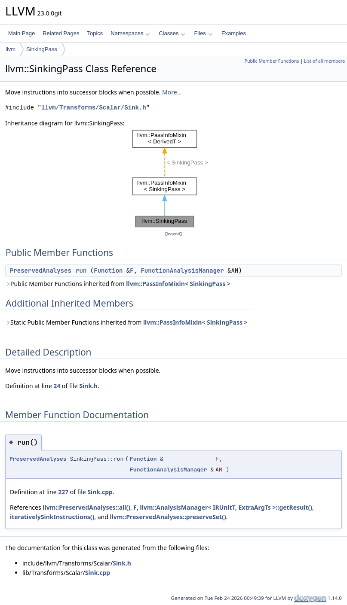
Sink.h (88, 386)
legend (174, 234)
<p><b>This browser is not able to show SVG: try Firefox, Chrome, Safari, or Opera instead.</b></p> (173, 178)
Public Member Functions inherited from (117, 284)
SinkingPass (41, 49)
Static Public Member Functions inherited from (126, 322)
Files (203, 33)
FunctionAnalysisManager (182, 270)
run (81, 270)
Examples (233, 33)
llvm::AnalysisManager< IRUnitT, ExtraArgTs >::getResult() (226, 507)
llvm (10, 49)
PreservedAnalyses (40, 270)
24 (56, 386)
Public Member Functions (271, 61)
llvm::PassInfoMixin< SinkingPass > (178, 284)
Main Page (21, 33)
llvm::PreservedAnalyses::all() (86, 507)
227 (63, 492)
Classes (172, 33)
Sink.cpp (100, 492)
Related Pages (61, 33)
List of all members (324, 61)
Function (108, 270)
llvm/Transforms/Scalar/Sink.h (93, 107)
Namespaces (130, 33)
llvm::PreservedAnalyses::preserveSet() (168, 517)
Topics (95, 33)
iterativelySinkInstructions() (52, 517)
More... (172, 92)
